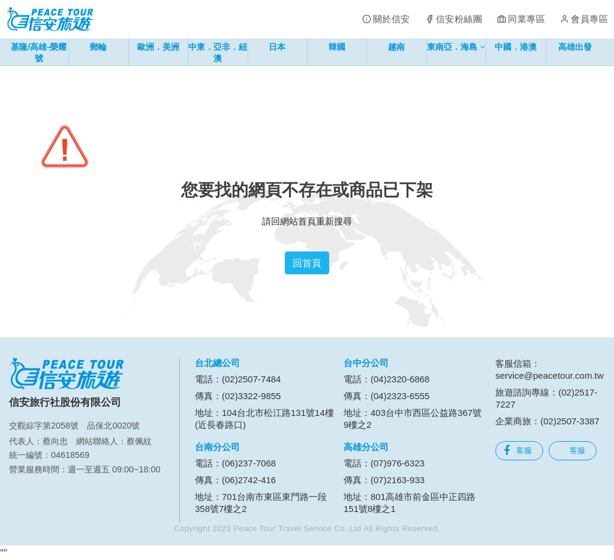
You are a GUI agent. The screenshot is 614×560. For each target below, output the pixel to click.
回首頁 (307, 262)
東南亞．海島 (456, 49)
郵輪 (98, 47)
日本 (277, 47)
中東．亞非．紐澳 (217, 52)
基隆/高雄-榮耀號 (39, 52)
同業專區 (526, 19)
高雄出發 (575, 47)
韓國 (337, 47)
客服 (518, 450)
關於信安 (391, 19)
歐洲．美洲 (158, 47)
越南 (396, 47)
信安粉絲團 (459, 19)
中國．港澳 (516, 47)
